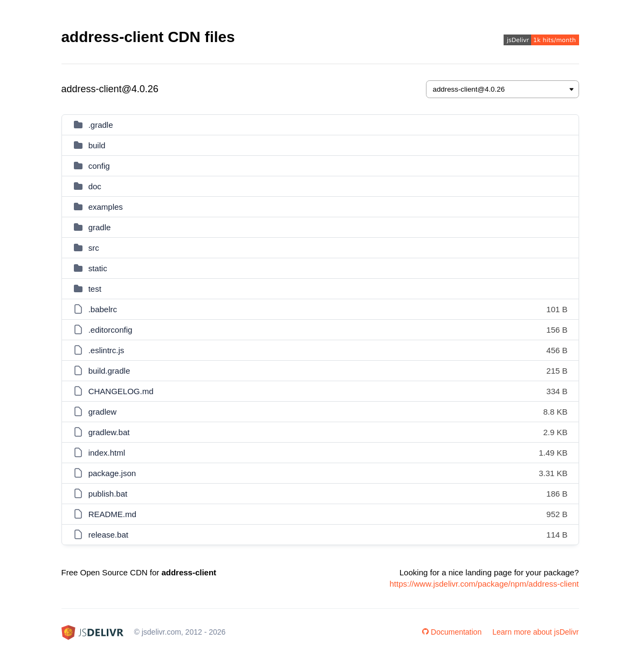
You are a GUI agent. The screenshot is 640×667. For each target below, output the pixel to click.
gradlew (102, 411)
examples (105, 206)
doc (94, 186)
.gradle (100, 124)
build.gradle (109, 370)
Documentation (451, 632)
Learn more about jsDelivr (535, 632)
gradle (99, 227)
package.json (112, 473)
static (97, 268)
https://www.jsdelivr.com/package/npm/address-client (484, 583)
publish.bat (108, 493)
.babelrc (102, 309)
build (97, 145)
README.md (112, 514)
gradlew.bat (109, 432)
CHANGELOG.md (121, 391)
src (93, 247)
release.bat (108, 534)
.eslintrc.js (106, 350)
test (94, 288)
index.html (106, 452)
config (99, 165)
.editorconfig (110, 329)
